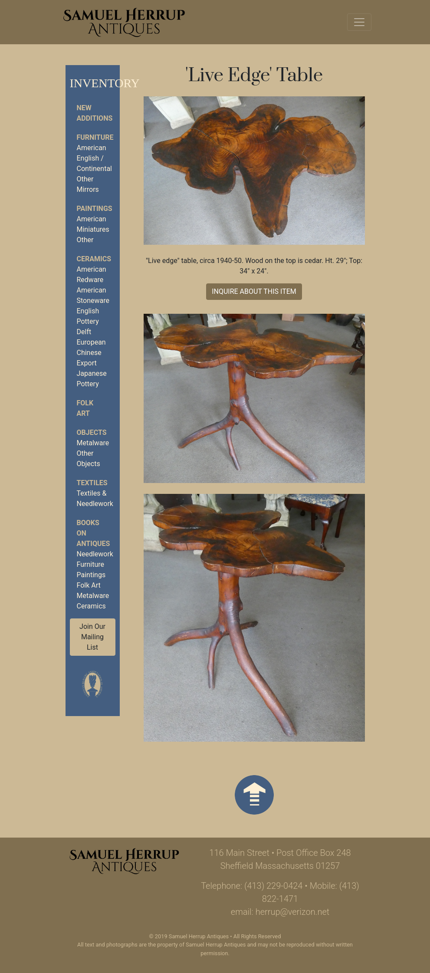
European (91, 342)
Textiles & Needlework (95, 498)
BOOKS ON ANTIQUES (93, 533)
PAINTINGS (94, 208)
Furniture (90, 564)
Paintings (91, 575)
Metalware (93, 443)
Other (85, 179)
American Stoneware (93, 295)
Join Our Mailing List (92, 636)
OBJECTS (92, 432)
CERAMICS (94, 259)
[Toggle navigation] (359, 22)
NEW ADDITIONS (95, 113)
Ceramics (91, 606)
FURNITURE (95, 137)
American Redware (91, 274)
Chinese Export (89, 357)
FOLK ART (85, 408)
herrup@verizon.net (293, 912)
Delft (84, 332)
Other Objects (88, 458)
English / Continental (94, 163)
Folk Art (89, 585)
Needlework (95, 554)
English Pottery (88, 316)
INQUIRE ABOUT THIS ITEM (254, 291)
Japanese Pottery (92, 378)
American (91, 148)
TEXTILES (92, 483)
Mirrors (88, 189)
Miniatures (93, 229)
